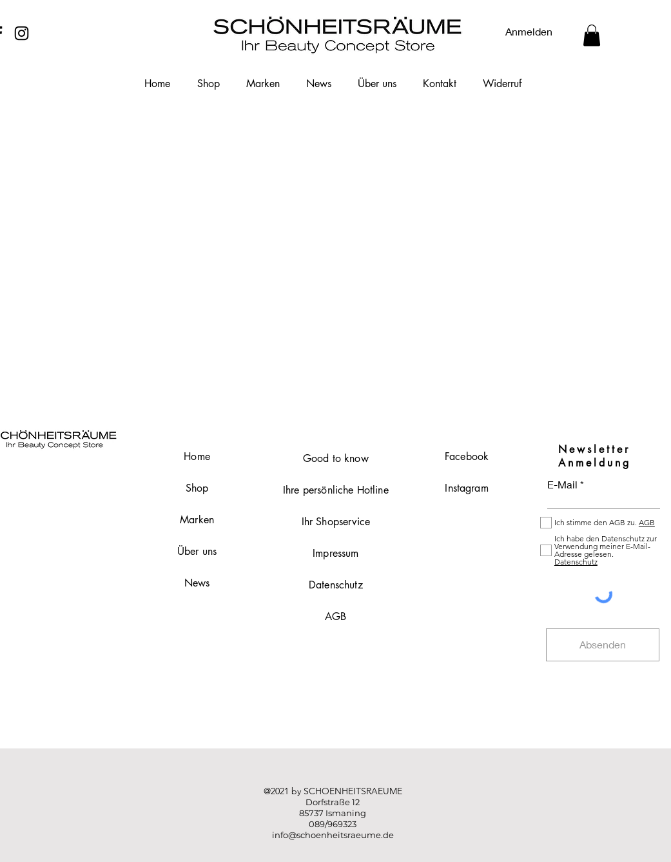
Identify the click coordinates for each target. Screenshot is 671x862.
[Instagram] (21, 33)
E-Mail (562, 484)
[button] (592, 35)
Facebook (467, 456)
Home (197, 456)
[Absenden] (602, 644)
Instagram (466, 488)
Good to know (336, 458)
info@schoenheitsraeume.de (333, 835)
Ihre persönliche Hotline (336, 490)
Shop (197, 488)
